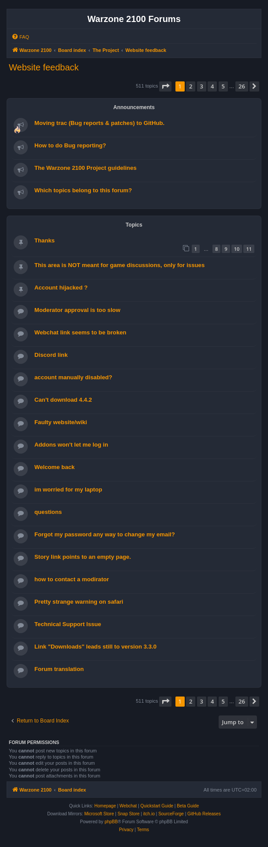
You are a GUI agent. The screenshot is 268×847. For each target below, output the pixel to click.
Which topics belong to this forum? (83, 190)
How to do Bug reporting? (70, 145)
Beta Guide (188, 805)
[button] (165, 86)
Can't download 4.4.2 (63, 399)
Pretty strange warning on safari (78, 601)
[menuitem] (20, 37)
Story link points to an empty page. (82, 557)
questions (48, 512)
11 (249, 249)
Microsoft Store (99, 813)
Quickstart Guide (157, 805)
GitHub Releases (204, 813)
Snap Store (129, 813)
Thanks (44, 240)
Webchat (128, 805)
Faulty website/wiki (60, 422)
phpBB (111, 821)
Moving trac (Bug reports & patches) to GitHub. (99, 123)
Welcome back (54, 467)
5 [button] (223, 86)
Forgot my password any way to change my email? (104, 534)
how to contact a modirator (71, 579)
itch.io (149, 813)
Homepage (105, 805)
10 (237, 249)
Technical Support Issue (67, 624)
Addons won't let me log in (71, 444)
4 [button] (212, 86)
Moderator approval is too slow (77, 310)
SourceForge (171, 813)
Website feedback (44, 67)
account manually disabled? (73, 377)
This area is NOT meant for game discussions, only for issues (119, 265)
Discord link (50, 355)
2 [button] (190, 86)
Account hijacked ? (61, 287)
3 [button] (201, 86)
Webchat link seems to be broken (80, 332)
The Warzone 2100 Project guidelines (85, 168)
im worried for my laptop (68, 489)
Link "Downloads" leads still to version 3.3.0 (95, 646)
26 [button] (241, 86)
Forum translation (59, 669)
